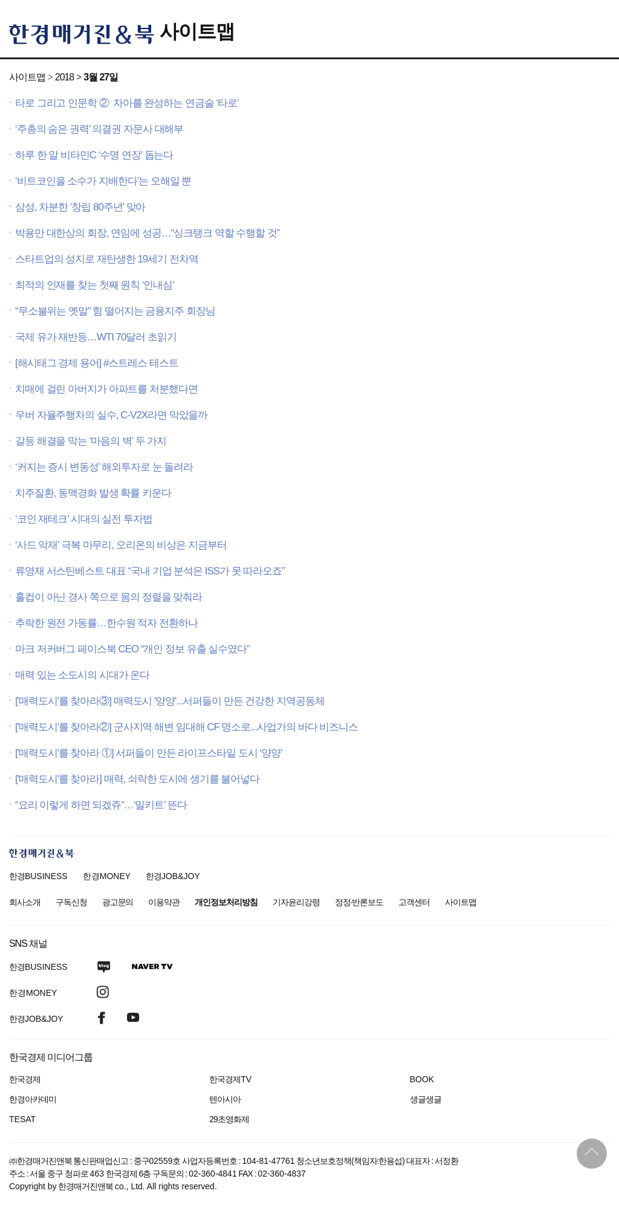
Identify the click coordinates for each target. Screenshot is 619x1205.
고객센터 (414, 902)
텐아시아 (225, 1099)
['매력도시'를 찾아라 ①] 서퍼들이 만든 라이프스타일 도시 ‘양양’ (148, 753)
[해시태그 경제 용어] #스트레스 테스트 (96, 363)
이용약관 (164, 902)
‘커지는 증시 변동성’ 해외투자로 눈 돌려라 (104, 467)
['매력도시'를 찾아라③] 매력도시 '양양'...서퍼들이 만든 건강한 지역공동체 (170, 701)
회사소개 (25, 902)
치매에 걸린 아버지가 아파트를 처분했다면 (106, 389)
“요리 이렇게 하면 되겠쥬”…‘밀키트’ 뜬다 (101, 805)
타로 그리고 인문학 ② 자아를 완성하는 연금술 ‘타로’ (127, 103)
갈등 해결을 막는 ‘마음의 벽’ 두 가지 (90, 441)
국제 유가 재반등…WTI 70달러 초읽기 (96, 337)
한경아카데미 (32, 1099)
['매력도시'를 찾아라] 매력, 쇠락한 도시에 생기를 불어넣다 (137, 779)
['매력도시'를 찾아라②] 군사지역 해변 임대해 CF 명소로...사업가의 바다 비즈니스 (186, 727)
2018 (64, 77)
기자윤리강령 (296, 902)
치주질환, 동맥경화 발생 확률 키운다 (93, 493)
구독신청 (71, 902)
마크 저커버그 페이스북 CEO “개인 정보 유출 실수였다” (132, 649)
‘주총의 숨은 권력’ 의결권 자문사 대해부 (99, 129)
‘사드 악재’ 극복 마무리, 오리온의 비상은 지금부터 (121, 545)
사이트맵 (197, 31)
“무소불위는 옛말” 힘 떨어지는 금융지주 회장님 (115, 311)
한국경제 (25, 1079)
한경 (38, 876)
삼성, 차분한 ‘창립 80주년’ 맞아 (80, 207)
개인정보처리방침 (226, 902)
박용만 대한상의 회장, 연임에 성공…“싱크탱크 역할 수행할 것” (147, 233)
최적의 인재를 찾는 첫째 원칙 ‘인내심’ (94, 285)
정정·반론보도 (359, 902)
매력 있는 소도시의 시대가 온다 (82, 675)
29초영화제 (228, 1119)
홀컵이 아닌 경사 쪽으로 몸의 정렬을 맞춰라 (108, 597)
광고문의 (118, 902)
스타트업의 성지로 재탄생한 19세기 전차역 (106, 259)
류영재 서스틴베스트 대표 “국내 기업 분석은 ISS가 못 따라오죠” (150, 571)
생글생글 (425, 1099)
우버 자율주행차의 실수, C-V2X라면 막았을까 (111, 415)
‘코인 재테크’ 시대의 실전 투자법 (83, 519)
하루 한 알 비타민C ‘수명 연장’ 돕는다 (94, 155)
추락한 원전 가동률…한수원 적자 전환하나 (106, 623)
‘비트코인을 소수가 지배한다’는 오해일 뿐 (103, 181)
